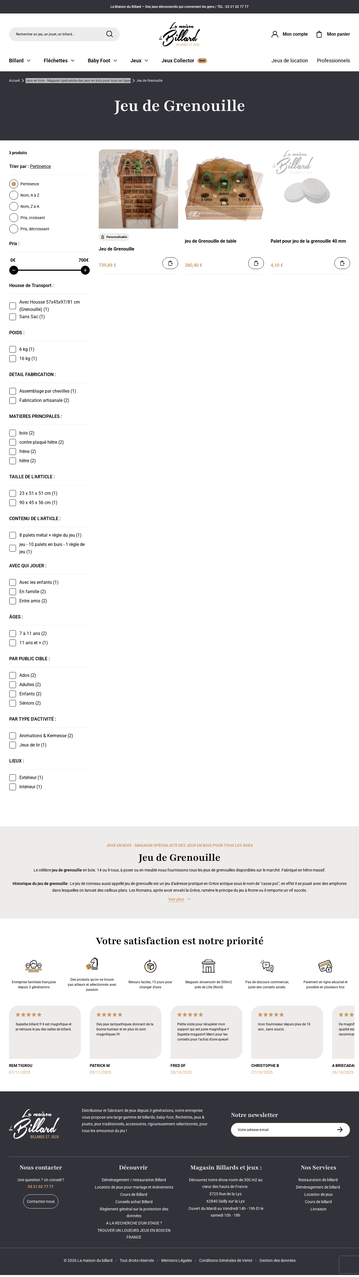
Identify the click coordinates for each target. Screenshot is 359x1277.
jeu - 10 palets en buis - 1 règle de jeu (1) (52, 550)
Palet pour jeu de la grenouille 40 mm (308, 243)
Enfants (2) (30, 695)
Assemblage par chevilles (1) (47, 393)
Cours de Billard (134, 1196)
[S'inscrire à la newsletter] (340, 1131)
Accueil (14, 83)
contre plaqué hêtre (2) (41, 444)
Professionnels (333, 62)
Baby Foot (102, 62)
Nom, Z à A (24, 208)
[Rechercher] (109, 34)
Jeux (139, 62)
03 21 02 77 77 (41, 1188)
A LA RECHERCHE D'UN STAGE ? (134, 1225)
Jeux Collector (184, 62)
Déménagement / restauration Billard (134, 1182)
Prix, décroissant (29, 230)
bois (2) (26, 435)
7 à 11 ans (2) (33, 635)
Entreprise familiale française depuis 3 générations (34, 975)
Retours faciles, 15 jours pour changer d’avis (150, 975)
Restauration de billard (318, 1182)
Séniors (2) (30, 705)
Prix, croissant (27, 219)
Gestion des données (277, 1262)
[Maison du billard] (179, 34)
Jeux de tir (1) (33, 747)
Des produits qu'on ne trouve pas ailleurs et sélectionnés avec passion (92, 975)
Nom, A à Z (24, 197)
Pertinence (24, 185)
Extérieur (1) (31, 779)
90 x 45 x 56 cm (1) (38, 504)
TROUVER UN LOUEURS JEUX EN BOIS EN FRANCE (134, 1235)
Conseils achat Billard (134, 1203)
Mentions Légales (176, 1262)
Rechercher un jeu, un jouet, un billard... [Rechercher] (45, 35)
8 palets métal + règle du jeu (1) (50, 537)
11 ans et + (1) (33, 644)
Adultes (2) (30, 686)
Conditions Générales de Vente (225, 1262)
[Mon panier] (332, 34)
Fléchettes (59, 62)
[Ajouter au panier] (170, 265)
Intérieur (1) (30, 788)
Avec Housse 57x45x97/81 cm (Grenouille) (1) (49, 307)
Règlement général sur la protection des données (134, 1214)
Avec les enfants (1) (39, 584)
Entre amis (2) (33, 603)
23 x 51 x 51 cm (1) (38, 495)
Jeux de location (289, 62)
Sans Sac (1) (32, 318)
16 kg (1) (28, 360)
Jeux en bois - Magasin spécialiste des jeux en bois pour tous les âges (78, 83)
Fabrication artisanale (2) (44, 402)
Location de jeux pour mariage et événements (134, 1189)
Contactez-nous (41, 1203)
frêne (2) (27, 453)
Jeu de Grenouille (116, 251)
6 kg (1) (26, 351)
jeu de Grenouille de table (210, 243)
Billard (19, 62)
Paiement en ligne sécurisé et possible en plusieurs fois (325, 975)
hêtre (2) (27, 462)
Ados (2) (27, 677)
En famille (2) (32, 593)
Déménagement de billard (318, 1189)
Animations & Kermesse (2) (46, 737)
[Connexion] (289, 34)
